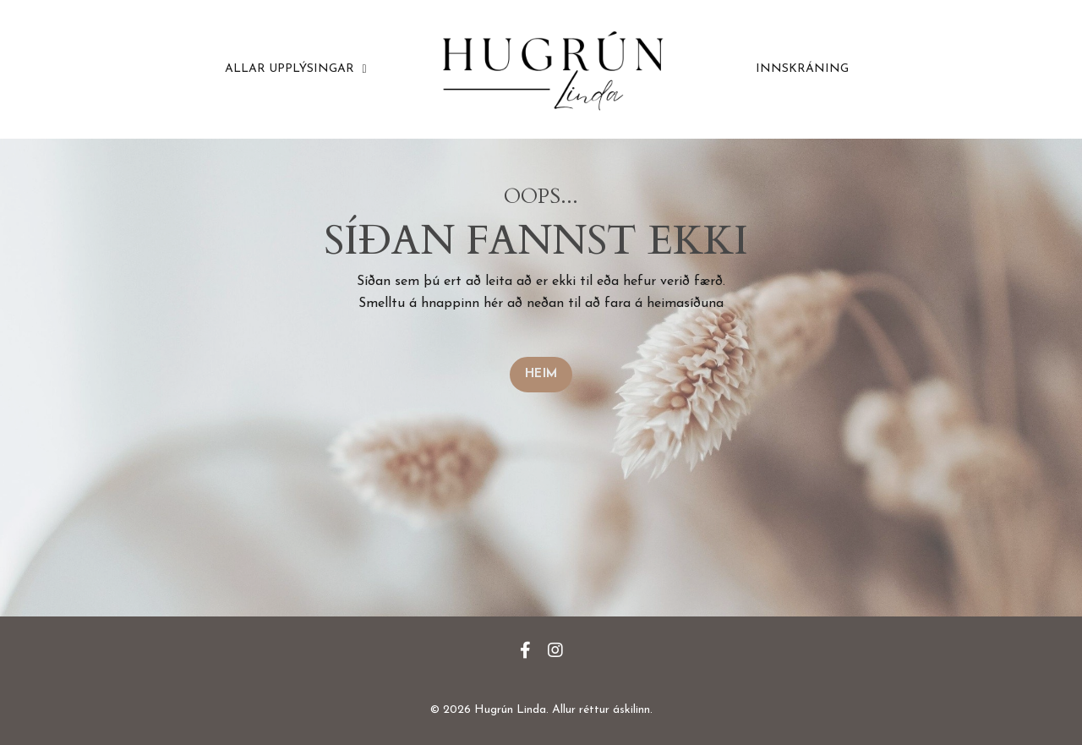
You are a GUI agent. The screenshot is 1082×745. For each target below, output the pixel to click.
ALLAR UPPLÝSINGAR (295, 69)
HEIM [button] (541, 374)
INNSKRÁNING (802, 69)
